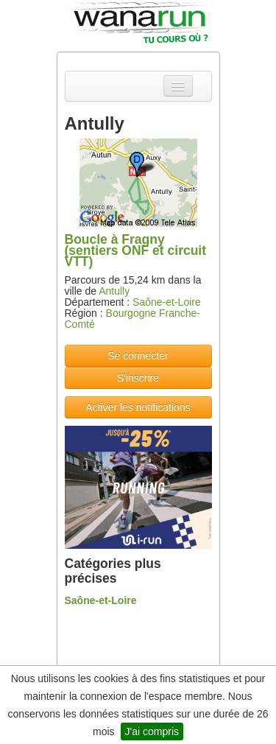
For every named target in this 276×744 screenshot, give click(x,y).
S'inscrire (138, 378)
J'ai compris (152, 731)
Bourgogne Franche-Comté (132, 318)
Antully (114, 291)
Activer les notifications (137, 407)
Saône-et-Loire (166, 302)
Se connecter (138, 356)
